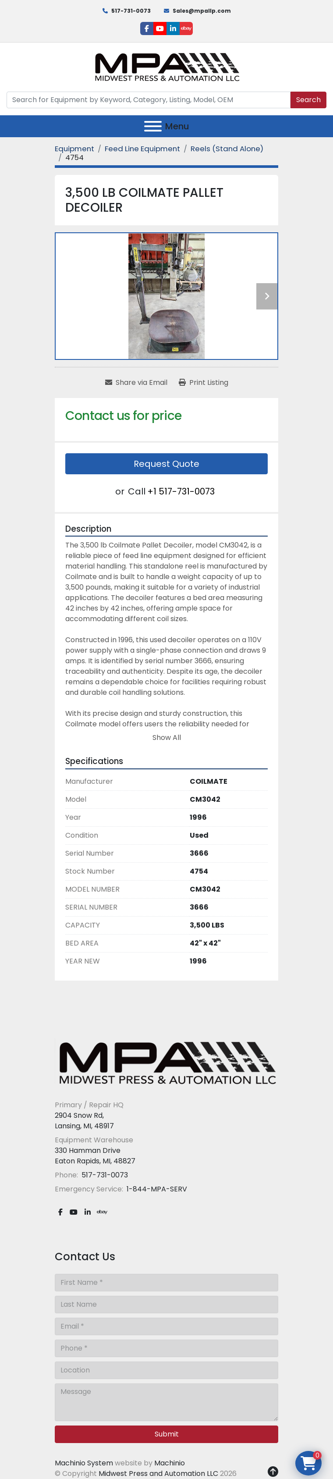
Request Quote (166, 464)
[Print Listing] (203, 382)
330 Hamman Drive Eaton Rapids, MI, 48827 (95, 1155)
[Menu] (153, 126)
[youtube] (159, 28)
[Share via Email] (136, 382)
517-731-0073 (131, 10)
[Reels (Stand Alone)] (227, 148)
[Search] (148, 100)
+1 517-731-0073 (181, 491)
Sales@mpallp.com (202, 10)
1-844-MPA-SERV (156, 1189)
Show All (166, 737)
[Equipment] (74, 148)
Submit (167, 1434)
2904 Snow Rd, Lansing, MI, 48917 (84, 1120)
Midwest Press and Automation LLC (158, 1473)
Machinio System (84, 1463)
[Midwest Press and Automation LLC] (166, 1062)
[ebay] (186, 28)
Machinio (169, 1463)
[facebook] (146, 28)
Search (308, 100)
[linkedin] (173, 28)
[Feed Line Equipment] (142, 148)
